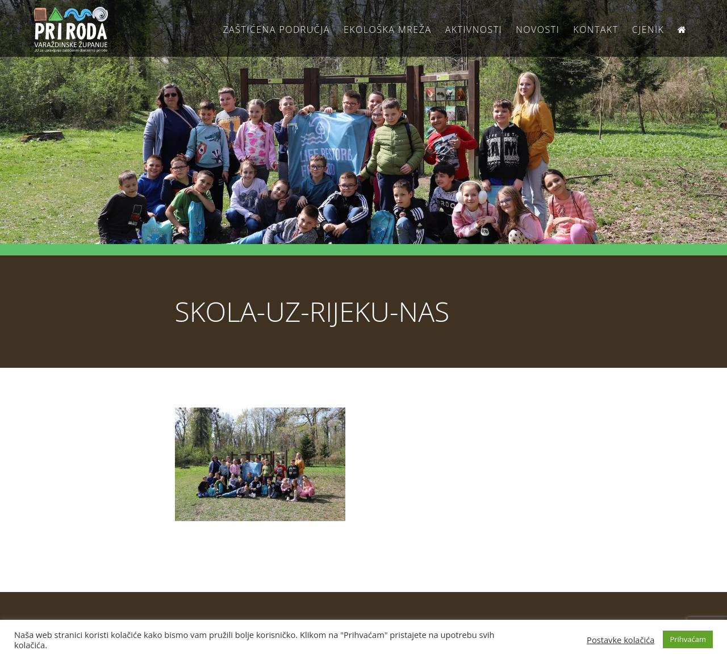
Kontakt (595, 29)
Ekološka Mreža (388, 29)
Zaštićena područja (276, 29)
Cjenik (648, 29)
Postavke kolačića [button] (620, 640)
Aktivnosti (473, 29)
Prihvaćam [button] (688, 639)
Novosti (537, 29)
